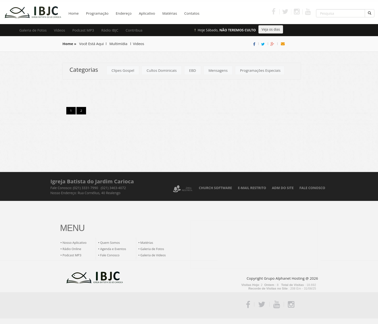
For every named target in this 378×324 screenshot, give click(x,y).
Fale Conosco (110, 255)
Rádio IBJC (109, 30)
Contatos (191, 13)
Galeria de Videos (153, 255)
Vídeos (59, 30)
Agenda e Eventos (113, 249)
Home (73, 13)
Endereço (124, 13)
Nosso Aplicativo (74, 242)
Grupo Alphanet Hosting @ (286, 278)
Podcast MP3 (83, 30)
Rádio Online (71, 249)
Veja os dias (271, 29)
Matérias (169, 13)
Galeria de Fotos (33, 30)
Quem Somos (110, 242)
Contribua (134, 30)
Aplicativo (147, 13)
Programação (97, 13)
